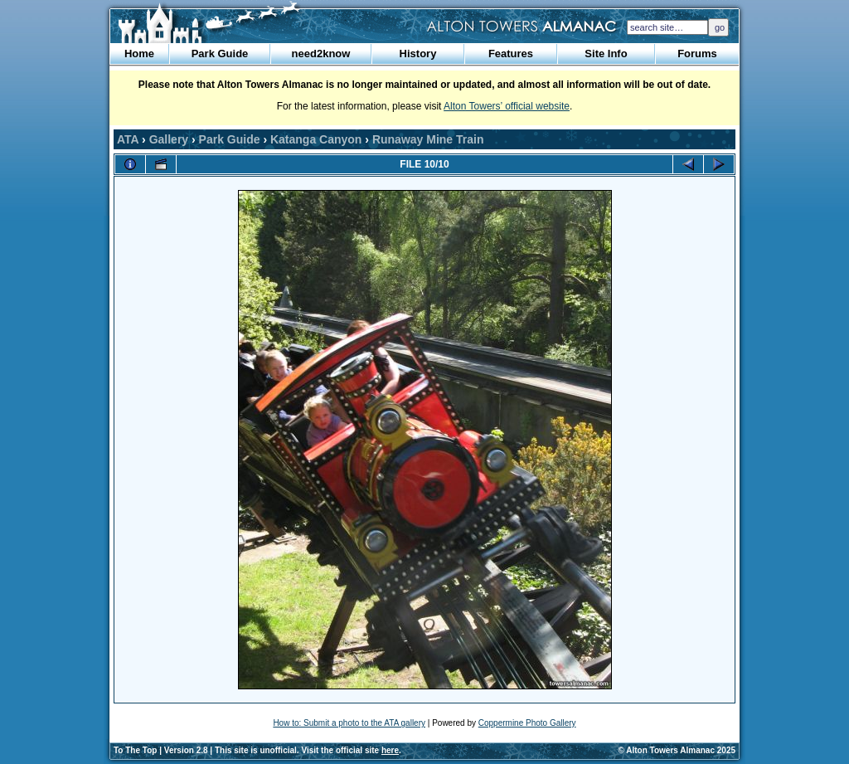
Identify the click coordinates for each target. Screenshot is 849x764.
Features (510, 53)
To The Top (135, 750)
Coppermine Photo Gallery (527, 723)
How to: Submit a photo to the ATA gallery (349, 723)
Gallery (168, 139)
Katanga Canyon (315, 139)
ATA (127, 139)
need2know (321, 53)
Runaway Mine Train (428, 139)
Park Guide (220, 53)
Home (139, 53)
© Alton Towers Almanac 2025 (677, 750)
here (390, 750)
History (418, 53)
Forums (697, 53)
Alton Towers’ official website (507, 106)
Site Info (606, 53)
